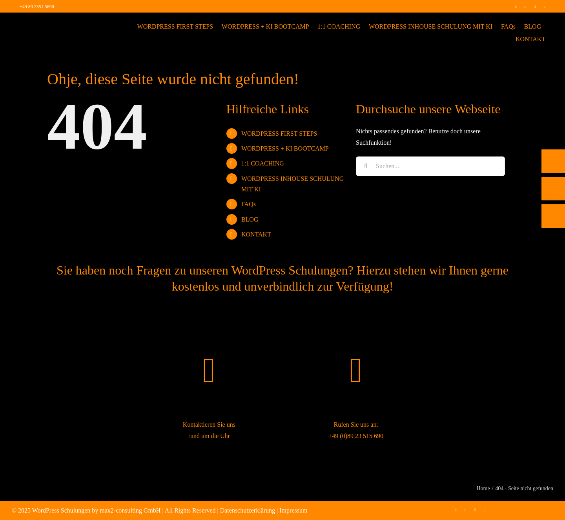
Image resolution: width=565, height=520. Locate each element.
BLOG (250, 219)
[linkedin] (535, 6)
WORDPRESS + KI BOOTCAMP (285, 148)
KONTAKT (256, 234)
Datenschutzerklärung (247, 510)
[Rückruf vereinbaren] (553, 223)
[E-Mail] (553, 195)
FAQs (248, 204)
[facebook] (515, 6)
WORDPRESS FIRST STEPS (279, 133)
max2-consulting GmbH (130, 510)
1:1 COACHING (262, 163)
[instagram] (525, 6)
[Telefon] (553, 168)
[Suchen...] (430, 166)
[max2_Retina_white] (47, 23)
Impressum (293, 510)
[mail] (544, 6)
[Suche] (365, 166)
